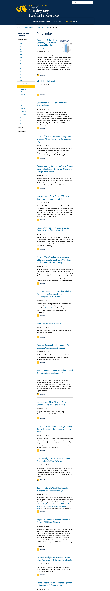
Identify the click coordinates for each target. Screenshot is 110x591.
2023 (21, 52)
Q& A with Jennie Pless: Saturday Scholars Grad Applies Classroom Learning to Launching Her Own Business (54, 294)
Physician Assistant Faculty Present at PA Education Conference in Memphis (53, 346)
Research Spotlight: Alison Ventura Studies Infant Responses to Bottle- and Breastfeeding (55, 558)
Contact (71, 2)
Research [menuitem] (48, 21)
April (22, 106)
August (23, 95)
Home (19, 27)
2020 (21, 60)
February (23, 111)
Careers (47, 577)
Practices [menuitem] (54, 21)
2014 (21, 77)
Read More (42, 75)
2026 (21, 43)
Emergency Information (53, 579)
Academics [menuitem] (35, 21)
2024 (21, 49)
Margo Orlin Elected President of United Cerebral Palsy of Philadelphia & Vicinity (53, 229)
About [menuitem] (75, 21)
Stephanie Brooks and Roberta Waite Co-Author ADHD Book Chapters (53, 520)
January (23, 114)
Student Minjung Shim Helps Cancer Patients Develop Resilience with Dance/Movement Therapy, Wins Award (55, 169)
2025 (21, 46)
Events (20, 127)
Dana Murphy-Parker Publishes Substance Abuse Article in (53, 459)
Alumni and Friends (60, 2)
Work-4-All (48, 308)
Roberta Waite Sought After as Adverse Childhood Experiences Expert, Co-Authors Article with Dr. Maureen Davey (54, 260)
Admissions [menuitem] (42, 21)
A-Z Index (33, 577)
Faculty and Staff (47, 2)
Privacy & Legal (54, 577)
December (24, 83)
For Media (40, 577)
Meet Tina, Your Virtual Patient (49, 323)
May (22, 103)
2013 (47, 27)
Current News (39, 27)
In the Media (22, 131)
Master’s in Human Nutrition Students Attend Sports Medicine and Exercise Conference (55, 371)
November (24, 86)
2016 (21, 71)
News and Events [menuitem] (67, 21)
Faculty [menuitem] (60, 21)
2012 (21, 118)
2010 (21, 123)
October (23, 89)
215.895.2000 (55, 589)
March (23, 109)
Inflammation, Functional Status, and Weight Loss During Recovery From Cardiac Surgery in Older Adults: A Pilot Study (54, 506)
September (24, 92)
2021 (21, 57)
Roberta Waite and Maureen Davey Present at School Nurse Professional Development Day (54, 139)
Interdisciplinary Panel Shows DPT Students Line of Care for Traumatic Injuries (54, 197)
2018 (21, 66)
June (22, 100)
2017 (21, 69)
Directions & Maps (70, 577)
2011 (21, 120)
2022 (21, 55)
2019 (21, 63)
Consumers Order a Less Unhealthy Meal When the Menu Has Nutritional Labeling (47, 44)
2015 (21, 74)
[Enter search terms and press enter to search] (85, 2)
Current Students (35, 2)
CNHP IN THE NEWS (46, 81)
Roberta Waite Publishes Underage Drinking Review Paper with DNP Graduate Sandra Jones (54, 429)
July (22, 97)
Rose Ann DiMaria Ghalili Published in (52, 489)
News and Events (28, 27)
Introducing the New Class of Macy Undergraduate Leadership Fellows (51, 403)
